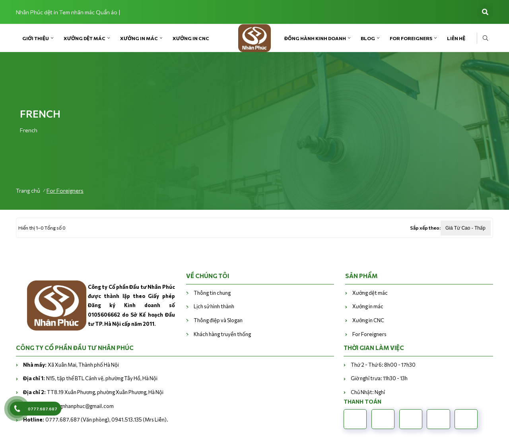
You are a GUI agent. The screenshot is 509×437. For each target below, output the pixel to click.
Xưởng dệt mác (84, 38)
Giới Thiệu (35, 38)
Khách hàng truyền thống (222, 334)
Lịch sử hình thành (214, 306)
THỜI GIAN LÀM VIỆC (374, 347)
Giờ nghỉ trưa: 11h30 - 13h (379, 378)
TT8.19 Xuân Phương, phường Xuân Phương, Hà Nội (93, 392)
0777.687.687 (42, 408)
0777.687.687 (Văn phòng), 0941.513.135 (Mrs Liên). (95, 419)
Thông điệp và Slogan (218, 320)
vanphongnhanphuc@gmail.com (68, 406)
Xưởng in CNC (191, 38)
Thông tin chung (212, 293)
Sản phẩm (361, 275)
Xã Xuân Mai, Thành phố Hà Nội (71, 365)
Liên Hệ (456, 38)
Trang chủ (28, 190)
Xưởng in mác (139, 38)
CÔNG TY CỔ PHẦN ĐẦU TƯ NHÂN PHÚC (75, 347)
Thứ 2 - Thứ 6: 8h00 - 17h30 (383, 365)
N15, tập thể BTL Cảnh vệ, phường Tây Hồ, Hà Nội (90, 378)
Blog (368, 38)
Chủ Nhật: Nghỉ (368, 392)
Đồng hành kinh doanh (315, 38)
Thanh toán (362, 401)
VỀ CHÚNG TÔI (207, 275)
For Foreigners (411, 38)
